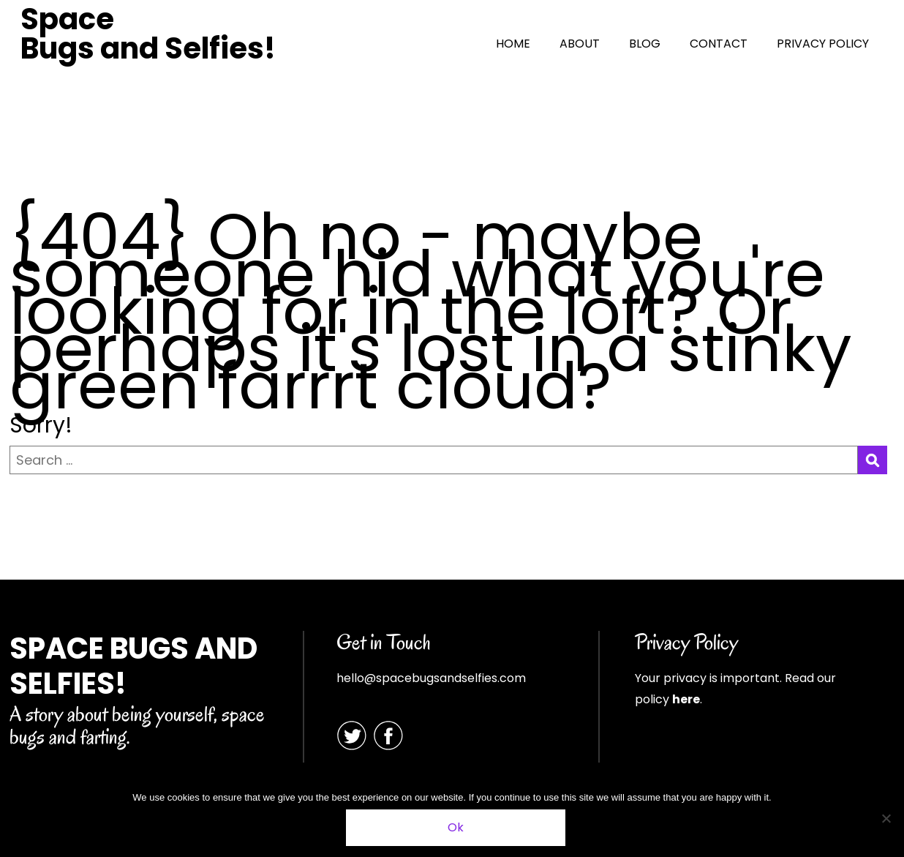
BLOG (644, 43)
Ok (456, 827)
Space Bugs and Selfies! (148, 33)
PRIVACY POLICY (823, 43)
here (686, 699)
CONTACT (718, 43)
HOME (513, 43)
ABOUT (580, 43)
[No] (885, 818)
